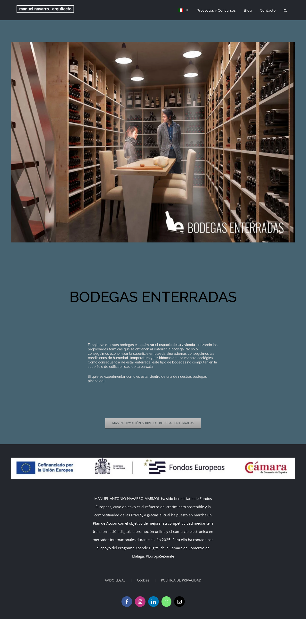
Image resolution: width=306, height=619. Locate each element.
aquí (102, 381)
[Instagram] (140, 601)
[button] (285, 10)
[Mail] (179, 601)
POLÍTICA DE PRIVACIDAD (181, 580)
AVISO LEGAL (115, 580)
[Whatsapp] (166, 601)
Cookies (143, 580)
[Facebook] (126, 601)
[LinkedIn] (153, 601)
